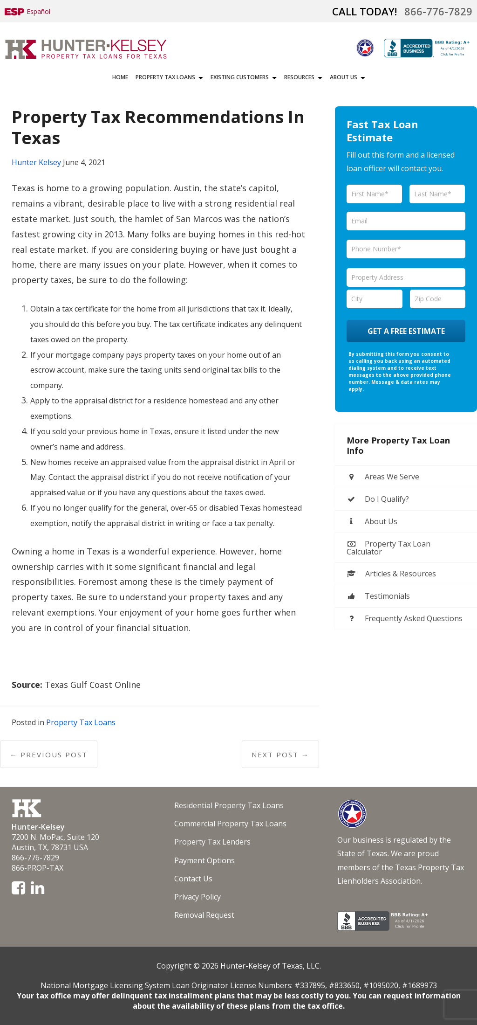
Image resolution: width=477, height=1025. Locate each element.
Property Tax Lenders (212, 842)
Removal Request (204, 915)
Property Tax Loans (165, 77)
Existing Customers (240, 77)
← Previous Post (49, 754)
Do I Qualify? (378, 499)
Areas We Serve (383, 476)
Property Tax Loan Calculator (388, 548)
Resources (299, 77)
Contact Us (193, 878)
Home (120, 77)
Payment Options (204, 860)
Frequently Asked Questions (405, 618)
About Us (343, 77)
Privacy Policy (197, 897)
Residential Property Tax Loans (229, 805)
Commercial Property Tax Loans (230, 823)
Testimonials (378, 596)
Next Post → (280, 754)
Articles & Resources (391, 573)
